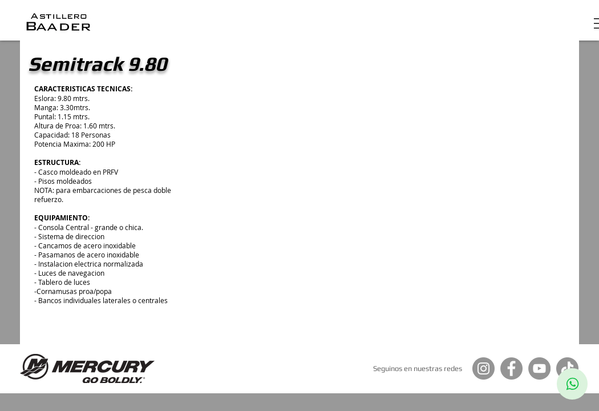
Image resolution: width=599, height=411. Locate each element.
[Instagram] (483, 368)
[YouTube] (539, 368)
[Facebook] (511, 368)
